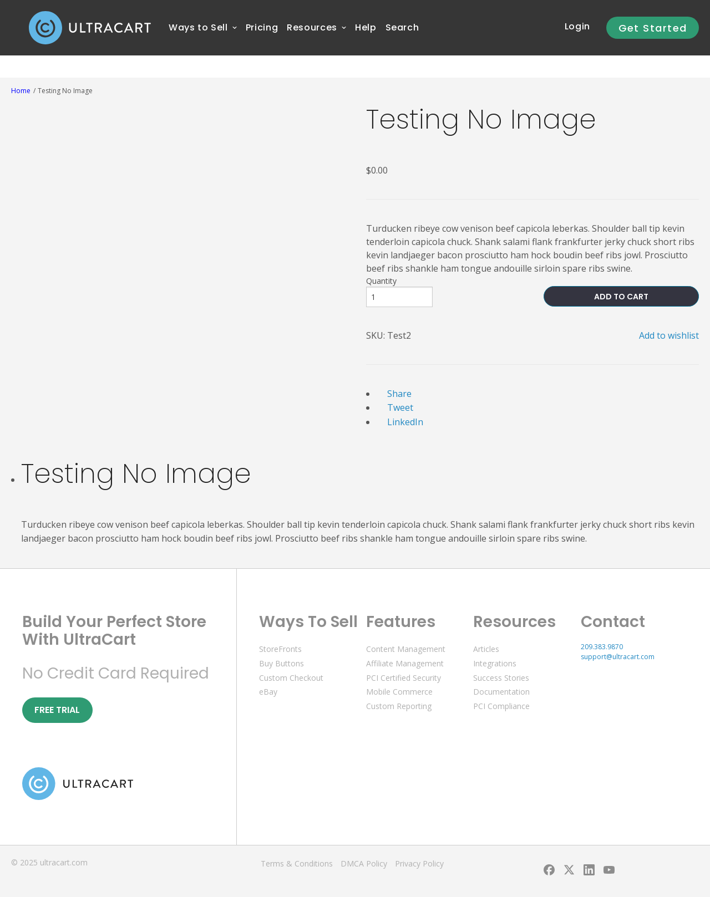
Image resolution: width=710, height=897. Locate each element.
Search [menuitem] (402, 27)
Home (21, 90)
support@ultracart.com (618, 656)
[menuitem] (198, 27)
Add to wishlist (669, 335)
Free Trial (57, 710)
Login (577, 26)
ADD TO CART (621, 296)
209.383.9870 (602, 646)
